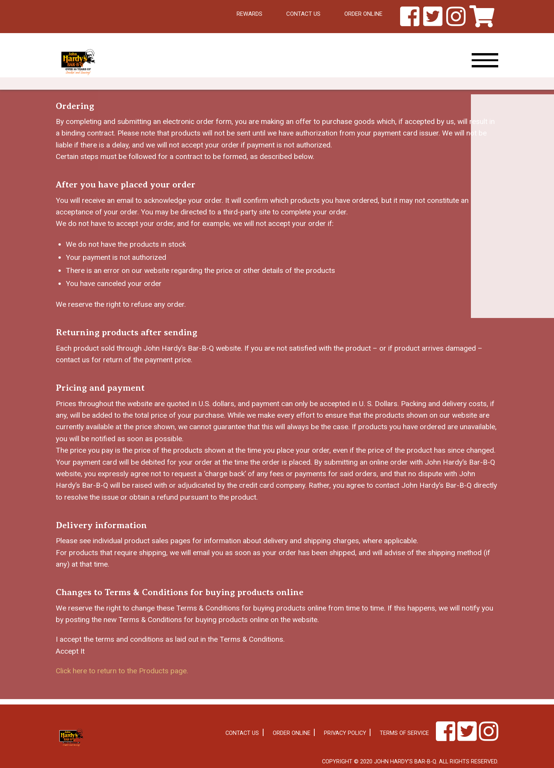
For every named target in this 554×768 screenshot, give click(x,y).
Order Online (363, 13)
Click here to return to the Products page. (122, 670)
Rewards (249, 13)
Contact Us (303, 13)
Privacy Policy (345, 733)
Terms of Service (404, 733)
